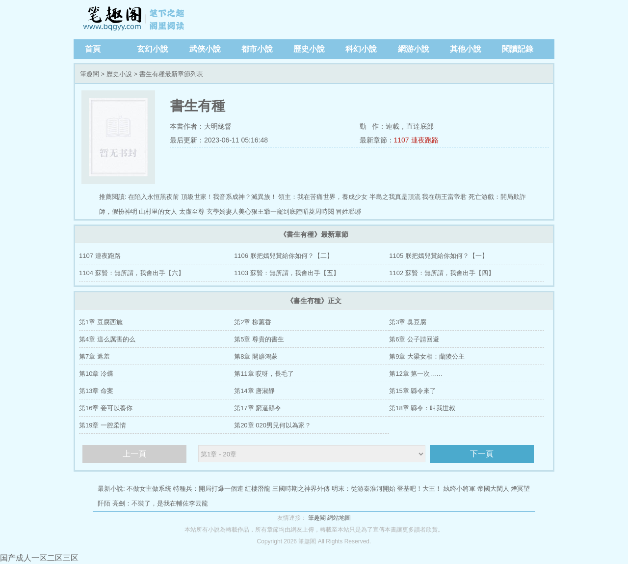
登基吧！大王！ (419, 488)
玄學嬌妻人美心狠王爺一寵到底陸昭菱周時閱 (270, 211)
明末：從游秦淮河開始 (363, 488)
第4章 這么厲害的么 (107, 339)
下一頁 (482, 454)
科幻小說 (361, 49)
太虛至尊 (192, 211)
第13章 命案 (96, 391)
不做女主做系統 (149, 488)
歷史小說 (309, 49)
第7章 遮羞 (94, 356)
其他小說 (465, 49)
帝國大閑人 (493, 488)
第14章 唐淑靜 (254, 391)
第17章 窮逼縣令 (257, 408)
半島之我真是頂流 (394, 196)
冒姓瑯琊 (348, 211)
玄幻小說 (152, 49)
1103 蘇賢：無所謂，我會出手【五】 (287, 273)
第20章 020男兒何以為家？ (272, 425)
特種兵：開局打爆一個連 (208, 488)
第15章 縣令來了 (412, 391)
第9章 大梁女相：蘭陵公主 (427, 356)
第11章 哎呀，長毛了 (264, 373)
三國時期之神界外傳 (301, 488)
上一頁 (134, 454)
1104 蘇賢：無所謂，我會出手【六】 (131, 273)
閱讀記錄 (517, 49)
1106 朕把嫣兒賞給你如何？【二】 (283, 255)
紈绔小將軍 (459, 488)
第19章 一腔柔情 (102, 425)
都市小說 (257, 49)
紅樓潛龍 (257, 488)
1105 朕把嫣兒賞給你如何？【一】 (438, 255)
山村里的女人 (158, 211)
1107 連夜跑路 (416, 140)
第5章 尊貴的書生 (259, 339)
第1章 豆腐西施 (101, 322)
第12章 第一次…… (416, 373)
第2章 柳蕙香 (252, 322)
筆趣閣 (135, 19)
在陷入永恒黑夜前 (153, 196)
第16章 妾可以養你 (105, 408)
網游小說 (413, 49)
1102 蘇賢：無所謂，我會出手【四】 (442, 273)
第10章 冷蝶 (96, 373)
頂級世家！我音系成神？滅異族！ (229, 196)
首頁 (93, 49)
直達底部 (420, 126)
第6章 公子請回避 (414, 339)
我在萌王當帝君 (444, 196)
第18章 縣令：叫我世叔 (422, 408)
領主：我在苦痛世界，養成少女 (322, 196)
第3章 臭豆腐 (407, 322)
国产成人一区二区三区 (39, 558)
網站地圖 (339, 517)
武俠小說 (205, 49)
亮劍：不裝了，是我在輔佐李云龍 (160, 503)
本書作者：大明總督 (201, 126)
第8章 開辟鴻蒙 (256, 356)
